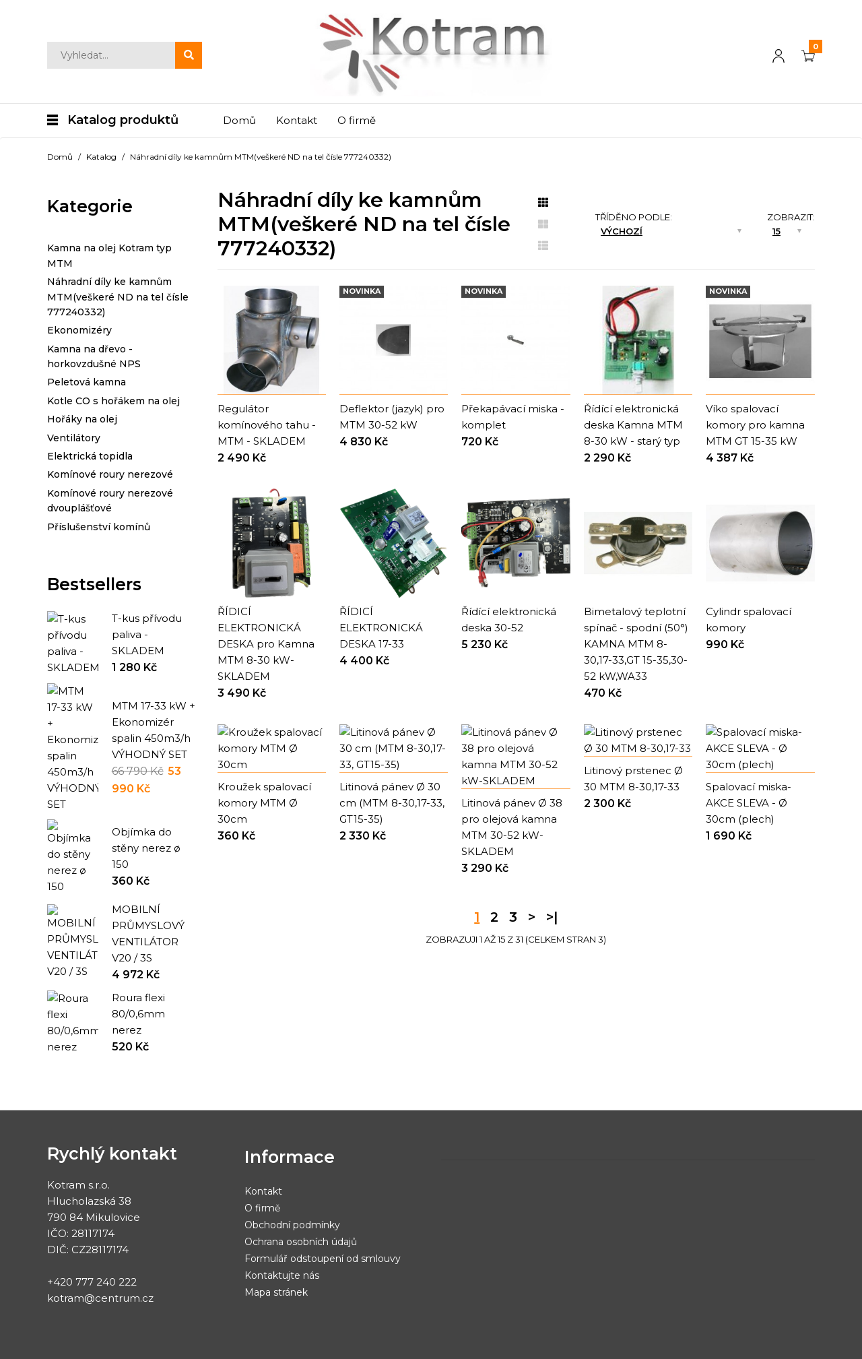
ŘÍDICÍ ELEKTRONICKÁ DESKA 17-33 (381, 627)
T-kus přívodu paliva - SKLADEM (147, 634)
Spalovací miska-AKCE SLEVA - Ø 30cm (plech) (748, 862)
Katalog (101, 157)
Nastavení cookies (410, 1341)
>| (552, 961)
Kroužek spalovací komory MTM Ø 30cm (264, 862)
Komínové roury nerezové (110, 474)
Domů (60, 157)
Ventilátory (73, 438)
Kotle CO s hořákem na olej (113, 401)
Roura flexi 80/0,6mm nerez (138, 974)
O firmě (262, 1168)
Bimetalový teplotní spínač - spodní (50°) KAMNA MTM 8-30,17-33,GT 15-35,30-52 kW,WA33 (636, 644)
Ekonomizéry (79, 330)
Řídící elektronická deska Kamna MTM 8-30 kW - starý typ (633, 424)
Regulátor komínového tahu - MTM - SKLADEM (267, 424)
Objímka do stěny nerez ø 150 (146, 812)
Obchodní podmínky (292, 1185)
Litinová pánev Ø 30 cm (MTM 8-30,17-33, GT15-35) (391, 862)
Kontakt (263, 1151)
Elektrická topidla (90, 456)
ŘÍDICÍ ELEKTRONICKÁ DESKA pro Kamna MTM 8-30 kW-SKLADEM (266, 644)
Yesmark (118, 1341)
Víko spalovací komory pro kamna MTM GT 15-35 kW (755, 424)
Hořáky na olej (82, 419)
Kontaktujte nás (281, 1236)
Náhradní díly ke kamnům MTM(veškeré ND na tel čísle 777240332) (260, 157)
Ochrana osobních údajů (300, 1202)
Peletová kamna (86, 382)
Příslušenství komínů (98, 527)
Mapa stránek (276, 1252)
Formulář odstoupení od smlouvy (322, 1219)
